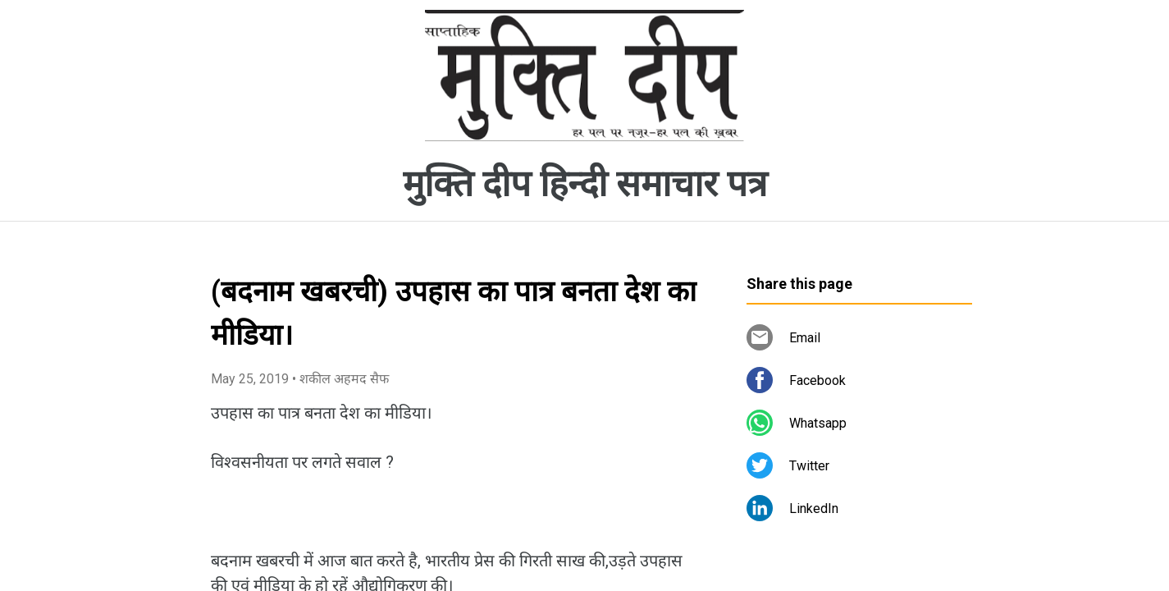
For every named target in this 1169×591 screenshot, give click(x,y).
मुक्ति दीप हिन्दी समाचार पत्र (585, 184)
